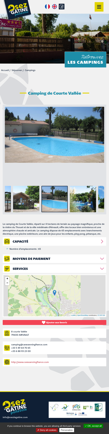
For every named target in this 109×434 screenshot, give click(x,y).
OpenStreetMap (82, 315)
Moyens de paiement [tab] (31, 259)
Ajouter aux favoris (54, 322)
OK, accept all (93, 426)
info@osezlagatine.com (15, 417)
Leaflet (73, 315)
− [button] (7, 283)
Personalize (67, 430)
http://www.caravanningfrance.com (30, 362)
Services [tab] (20, 269)
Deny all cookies (46, 430)
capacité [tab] (20, 241)
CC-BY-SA (101, 315)
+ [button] (7, 279)
